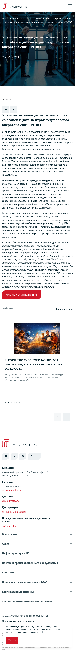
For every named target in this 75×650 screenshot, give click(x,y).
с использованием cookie (33, 632)
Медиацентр (20, 18)
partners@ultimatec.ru (14, 511)
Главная (6, 18)
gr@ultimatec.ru (10, 526)
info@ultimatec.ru (11, 489)
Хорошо (12, 640)
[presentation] (57, 417)
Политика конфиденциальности (19, 621)
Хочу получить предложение (21, 294)
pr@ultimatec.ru (10, 500)
